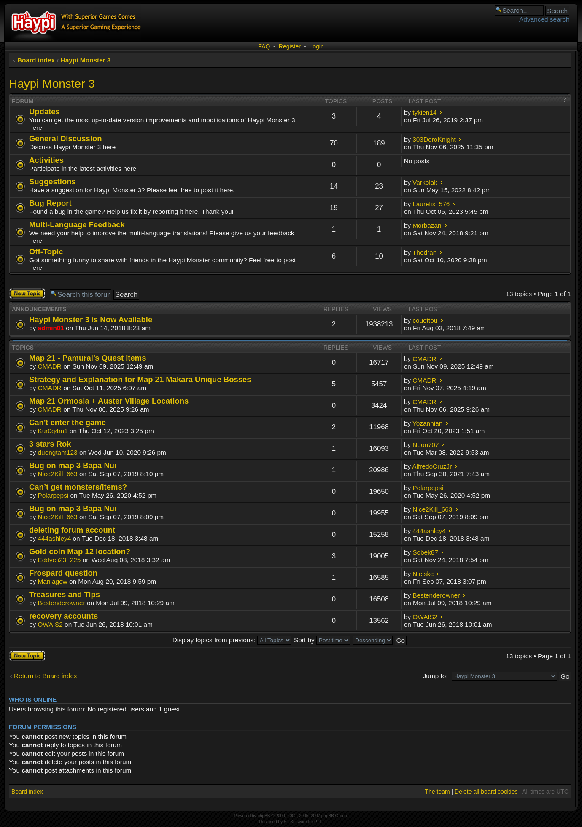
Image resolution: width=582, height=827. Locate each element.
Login (316, 46)
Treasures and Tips (64, 594)
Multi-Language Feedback (77, 224)
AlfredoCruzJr (432, 466)
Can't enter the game (67, 422)
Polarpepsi (53, 495)
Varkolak (424, 182)
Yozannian (427, 423)
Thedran (424, 252)
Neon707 (425, 444)
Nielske (423, 573)
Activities (46, 160)
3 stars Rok (50, 443)
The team (437, 791)
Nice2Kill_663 (58, 473)
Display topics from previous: (231, 640)
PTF (318, 821)
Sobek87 (425, 552)
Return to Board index (45, 675)
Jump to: (435, 675)
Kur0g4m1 (53, 430)
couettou (424, 320)
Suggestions (52, 181)
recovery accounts (63, 615)
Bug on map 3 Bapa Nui (72, 465)
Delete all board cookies (486, 791)
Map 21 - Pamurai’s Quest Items (87, 357)
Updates (44, 111)
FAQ (264, 46)
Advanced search (544, 19)
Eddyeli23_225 (59, 559)
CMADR (50, 366)
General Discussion (65, 138)
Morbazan (426, 225)
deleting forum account (72, 529)
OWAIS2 (50, 624)
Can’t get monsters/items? (78, 486)
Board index (36, 60)
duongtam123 (58, 452)
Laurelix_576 (431, 203)
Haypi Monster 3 (86, 60)
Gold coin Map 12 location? (79, 551)
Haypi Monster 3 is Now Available (90, 319)
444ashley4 (54, 538)
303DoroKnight (434, 139)
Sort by (322, 640)
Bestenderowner (61, 602)
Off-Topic (46, 251)
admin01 (51, 327)
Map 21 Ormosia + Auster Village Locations (109, 400)
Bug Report (50, 203)
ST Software (295, 821)
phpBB (263, 816)
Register (290, 46)
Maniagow (52, 581)
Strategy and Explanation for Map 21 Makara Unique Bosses (140, 379)
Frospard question (63, 572)
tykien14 (424, 112)
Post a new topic (27, 293)
